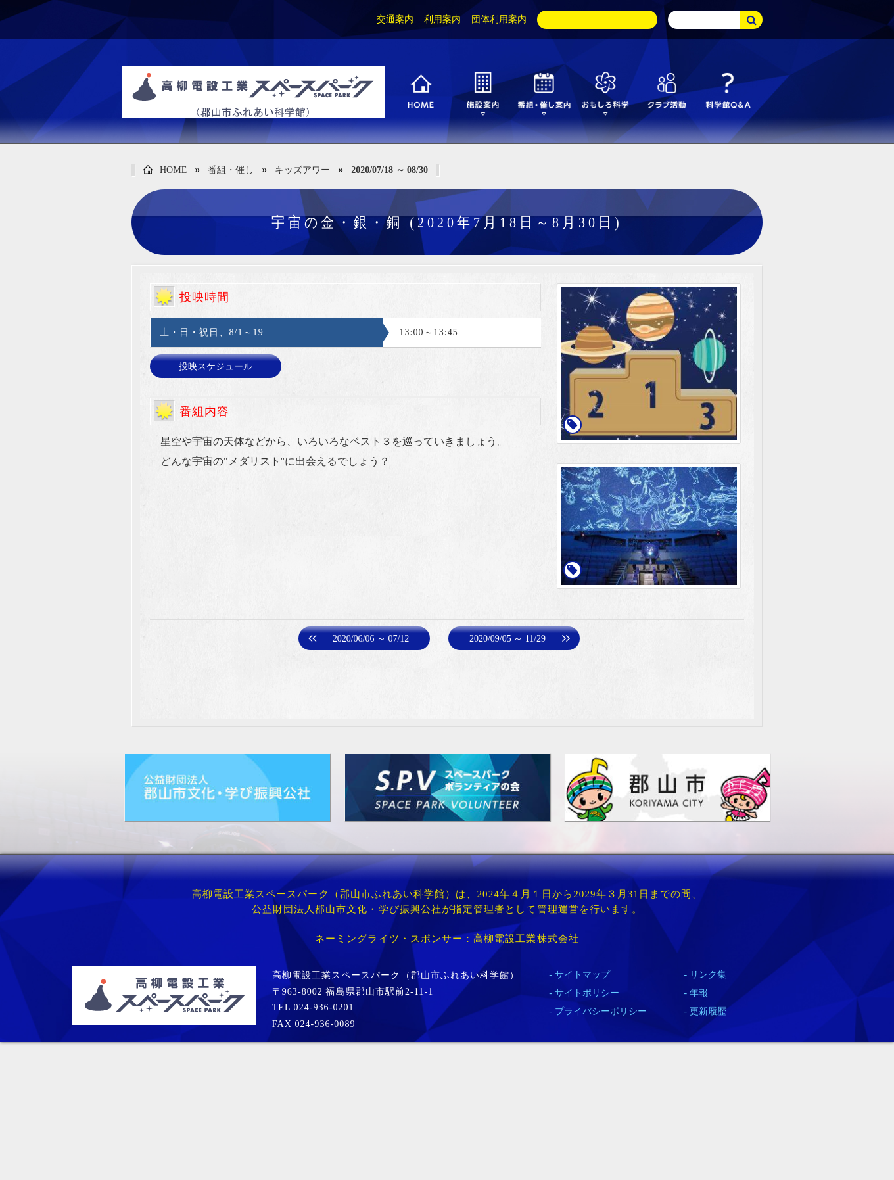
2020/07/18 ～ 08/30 (389, 170)
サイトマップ (582, 974)
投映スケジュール (215, 366)
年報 (699, 993)
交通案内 (395, 19)
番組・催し (231, 170)
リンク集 (708, 974)
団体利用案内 (499, 19)
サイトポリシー (587, 993)
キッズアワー (302, 170)
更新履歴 (708, 1011)
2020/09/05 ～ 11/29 (507, 639)
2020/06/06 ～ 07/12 (371, 639)
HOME (165, 170)
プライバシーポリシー (601, 1011)
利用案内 (442, 19)
